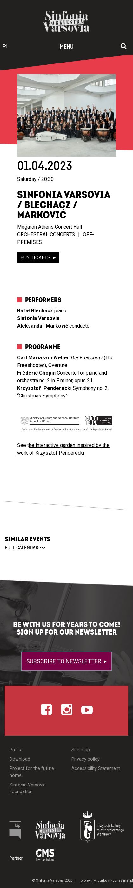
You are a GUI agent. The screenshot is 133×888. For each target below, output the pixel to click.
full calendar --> (25, 547)
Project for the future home (32, 772)
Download (20, 759)
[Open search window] (124, 46)
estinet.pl (125, 880)
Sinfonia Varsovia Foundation (28, 788)
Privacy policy (85, 759)
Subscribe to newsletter (64, 661)
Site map (80, 749)
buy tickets (36, 258)
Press (15, 749)
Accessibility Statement (95, 768)
